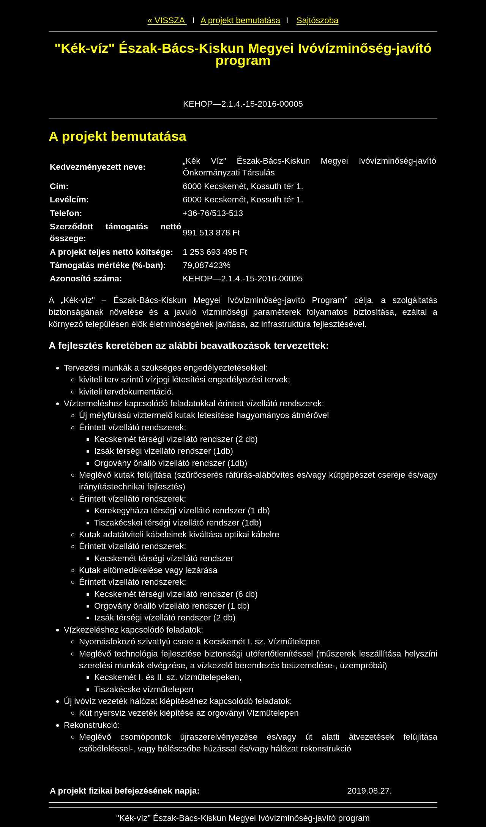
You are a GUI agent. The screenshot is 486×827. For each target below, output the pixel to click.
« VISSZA (166, 20)
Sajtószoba (318, 20)
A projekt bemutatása (240, 20)
